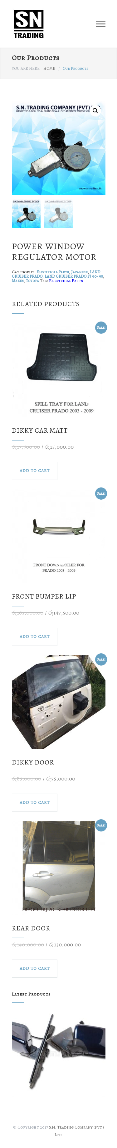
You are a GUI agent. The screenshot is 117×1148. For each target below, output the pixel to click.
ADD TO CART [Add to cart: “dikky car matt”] (35, 471)
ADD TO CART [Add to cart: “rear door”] (35, 968)
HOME (49, 68)
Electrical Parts (53, 272)
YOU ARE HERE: (26, 68)
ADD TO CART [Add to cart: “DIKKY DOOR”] (35, 803)
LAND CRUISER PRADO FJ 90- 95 (74, 276)
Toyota (32, 280)
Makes (18, 280)
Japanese (79, 272)
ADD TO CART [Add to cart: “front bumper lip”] (35, 637)
